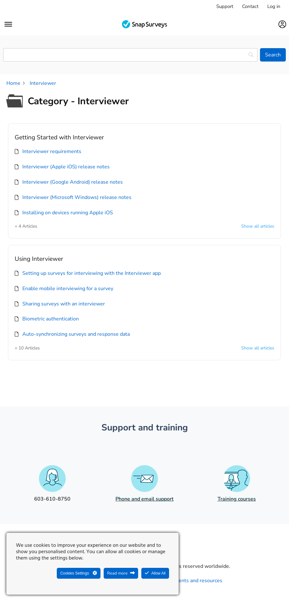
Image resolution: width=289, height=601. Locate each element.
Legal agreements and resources (184, 580)
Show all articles (257, 226)
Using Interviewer (39, 259)
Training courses (237, 498)
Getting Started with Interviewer (59, 137)
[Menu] (8, 24)
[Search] (273, 55)
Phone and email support (144, 498)
